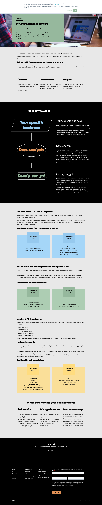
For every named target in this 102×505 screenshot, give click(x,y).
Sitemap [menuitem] (14, 478)
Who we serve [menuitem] (28, 469)
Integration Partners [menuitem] (29, 478)
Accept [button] (75, 10)
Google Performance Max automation (33, 304)
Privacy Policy (56, 4)
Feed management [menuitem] (42, 471)
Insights (33, 380)
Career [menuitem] (13, 476)
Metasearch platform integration (68, 250)
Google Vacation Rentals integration (69, 252)
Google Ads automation (33, 302)
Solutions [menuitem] (40, 469)
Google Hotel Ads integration (68, 248)
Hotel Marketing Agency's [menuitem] (31, 476)
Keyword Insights (33, 384)
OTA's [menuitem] (26, 474)
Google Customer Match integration (33, 250)
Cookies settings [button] (69, 10)
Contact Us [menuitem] (14, 474)
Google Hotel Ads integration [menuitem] (42, 474)
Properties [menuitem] (27, 471)
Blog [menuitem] (13, 471)
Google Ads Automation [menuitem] (43, 477)
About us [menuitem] (14, 469)
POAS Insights (33, 382)
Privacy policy (83, 500)
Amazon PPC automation (33, 306)
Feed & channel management (33, 248)
